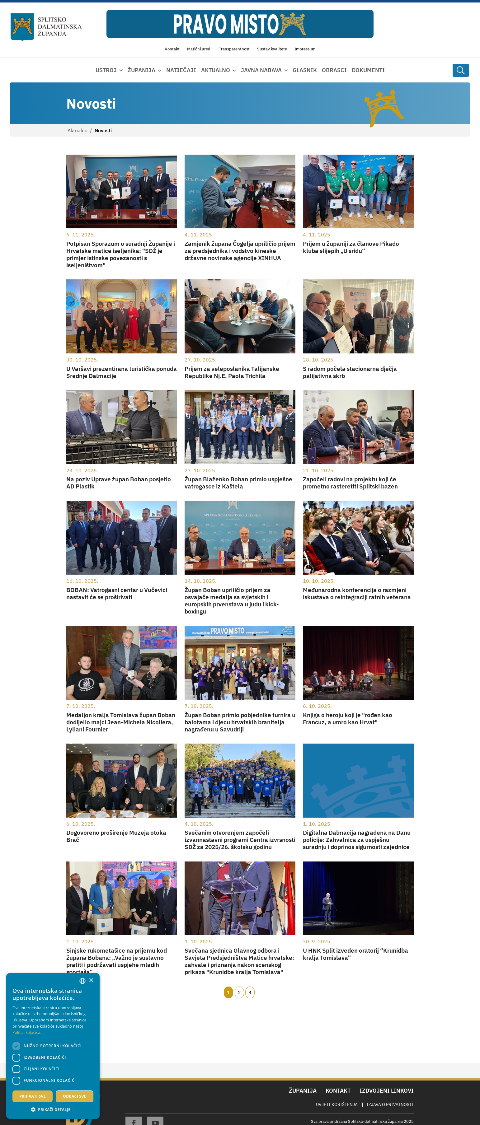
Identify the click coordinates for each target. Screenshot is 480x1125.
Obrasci (334, 70)
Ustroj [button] (106, 70)
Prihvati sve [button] (32, 1096)
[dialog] (53, 1046)
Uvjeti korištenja (337, 1104)
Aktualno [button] (215, 70)
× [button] (91, 980)
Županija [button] (141, 70)
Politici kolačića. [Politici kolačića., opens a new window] (26, 1032)
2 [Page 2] (239, 992)
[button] (52, 1109)
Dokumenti (368, 70)
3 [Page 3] (250, 992)
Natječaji (181, 70)
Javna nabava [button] (261, 70)
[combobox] (82, 981)
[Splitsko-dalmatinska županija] (46, 27)
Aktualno (77, 130)
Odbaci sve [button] (74, 1096)
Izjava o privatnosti (390, 1104)
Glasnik (305, 70)
